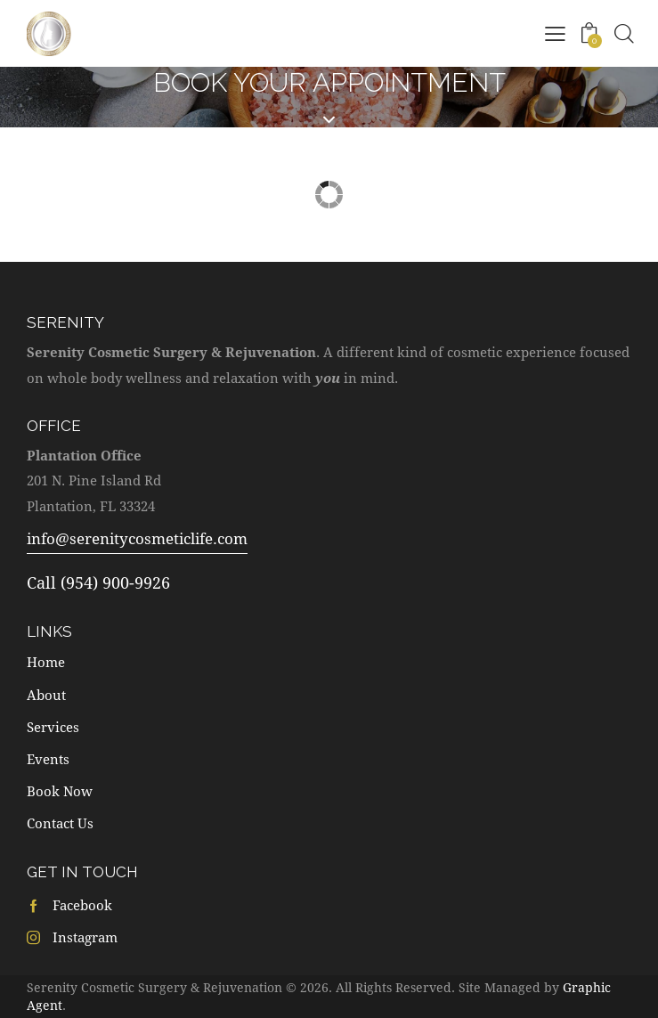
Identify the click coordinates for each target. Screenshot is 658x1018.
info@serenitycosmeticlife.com (137, 538)
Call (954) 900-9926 (98, 582)
